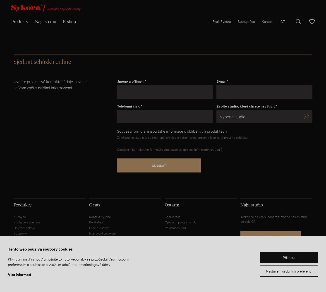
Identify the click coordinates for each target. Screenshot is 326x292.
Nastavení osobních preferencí (289, 270)
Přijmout (289, 257)
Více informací (19, 274)
